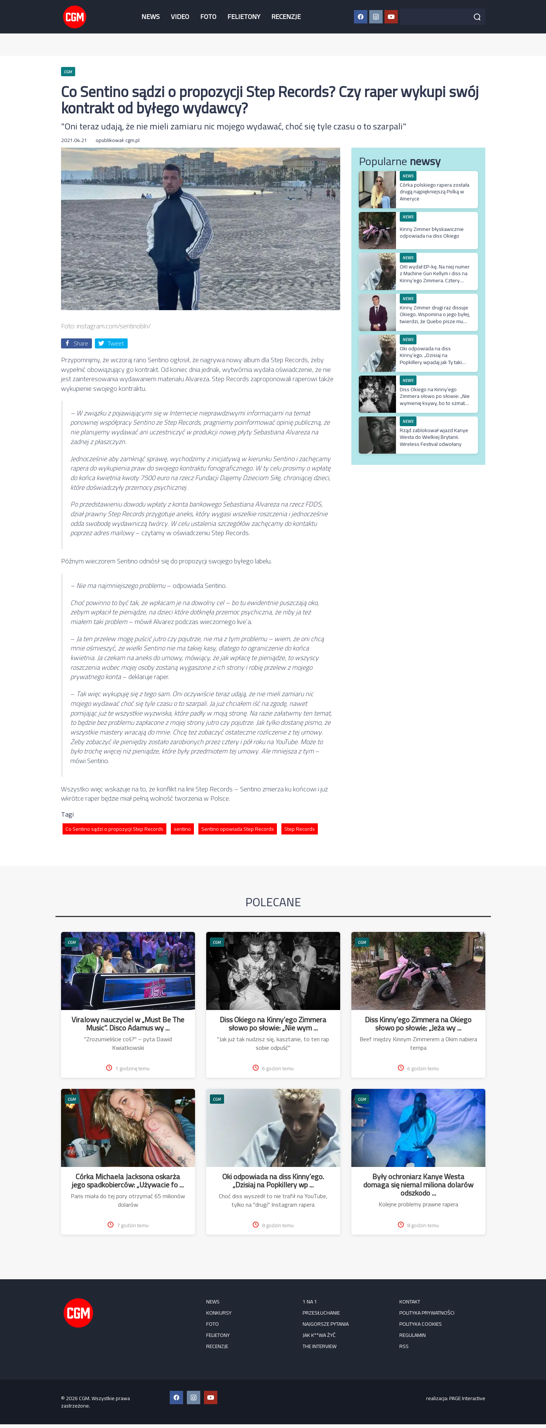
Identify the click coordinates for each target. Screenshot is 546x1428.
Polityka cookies (420, 1324)
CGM (72, 942)
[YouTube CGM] (391, 16)
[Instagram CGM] (376, 16)
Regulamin (412, 1335)
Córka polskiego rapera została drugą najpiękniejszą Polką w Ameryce (434, 191)
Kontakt (409, 1301)
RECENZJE (286, 16)
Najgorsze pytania (326, 1324)
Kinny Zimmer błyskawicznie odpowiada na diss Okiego (432, 232)
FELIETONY (243, 16)
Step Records (299, 829)
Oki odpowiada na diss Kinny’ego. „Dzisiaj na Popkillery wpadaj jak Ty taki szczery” (431, 359)
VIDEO (180, 16)
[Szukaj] (477, 17)
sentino (182, 829)
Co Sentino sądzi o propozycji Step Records (114, 829)
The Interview (319, 1346)
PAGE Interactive (467, 1398)
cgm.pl (132, 140)
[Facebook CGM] (360, 16)
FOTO (208, 16)
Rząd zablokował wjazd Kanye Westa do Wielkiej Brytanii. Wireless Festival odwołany (434, 436)
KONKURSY (219, 1313)
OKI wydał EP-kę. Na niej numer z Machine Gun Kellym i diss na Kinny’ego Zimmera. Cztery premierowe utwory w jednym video (435, 280)
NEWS (150, 16)
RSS (404, 1346)
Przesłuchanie (321, 1313)
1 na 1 (310, 1301)
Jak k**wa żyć (319, 1335)
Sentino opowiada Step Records (237, 829)
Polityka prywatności (426, 1313)
